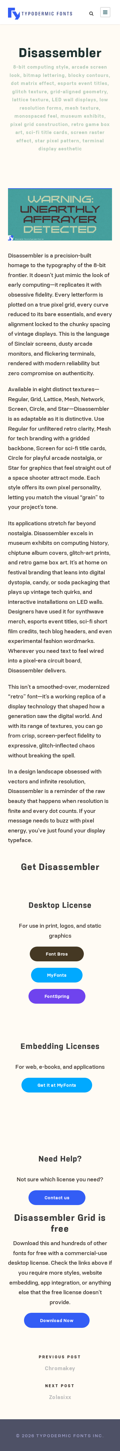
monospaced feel (35, 115)
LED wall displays (74, 99)
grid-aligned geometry (78, 91)
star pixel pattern (57, 140)
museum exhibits (82, 115)
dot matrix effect (32, 83)
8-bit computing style (40, 66)
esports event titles (83, 83)
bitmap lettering (44, 75)
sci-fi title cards (47, 132)
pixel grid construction (39, 124)
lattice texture (30, 99)
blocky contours (88, 75)
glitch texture (29, 91)
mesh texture (82, 107)
